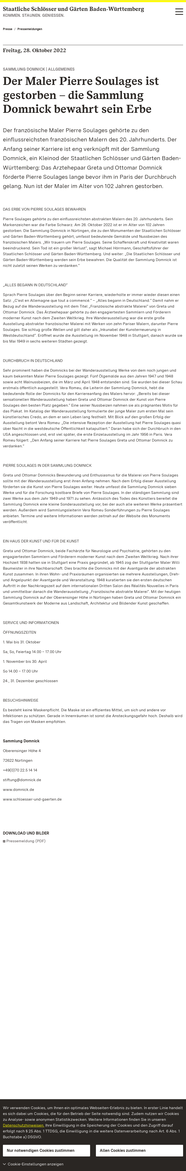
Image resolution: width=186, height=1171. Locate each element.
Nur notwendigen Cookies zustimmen (41, 1150)
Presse (7, 29)
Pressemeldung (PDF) (26, 841)
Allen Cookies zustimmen (123, 1150)
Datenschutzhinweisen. (23, 1125)
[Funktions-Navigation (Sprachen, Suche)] (179, 12)
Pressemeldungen (29, 29)
